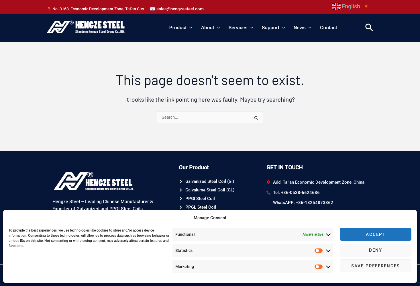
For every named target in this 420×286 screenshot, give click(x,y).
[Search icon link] (369, 28)
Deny (375, 250)
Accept (376, 234)
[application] (205, 27)
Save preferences (375, 266)
